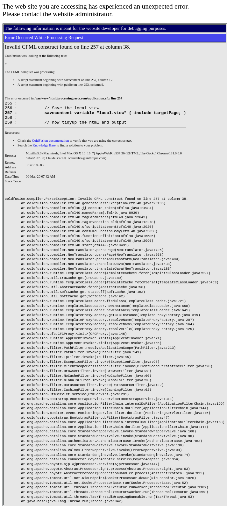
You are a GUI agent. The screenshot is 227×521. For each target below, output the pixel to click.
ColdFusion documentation (50, 145)
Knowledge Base (44, 150)
